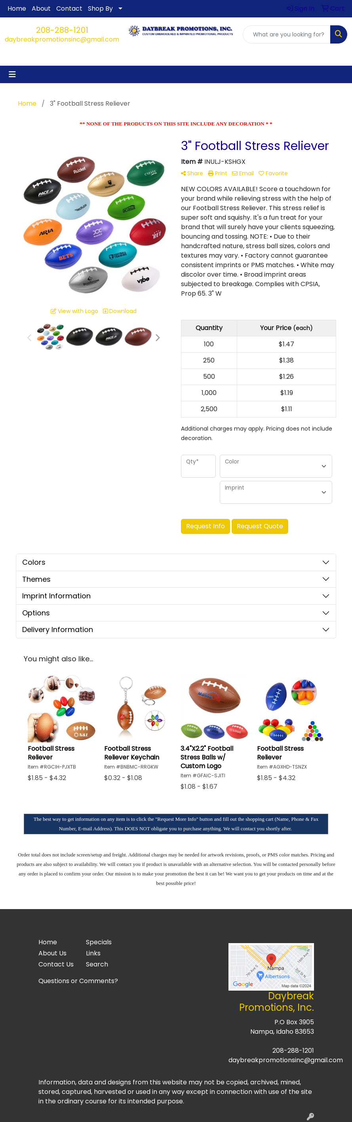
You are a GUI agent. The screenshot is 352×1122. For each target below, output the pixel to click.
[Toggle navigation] (12, 74)
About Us (52, 953)
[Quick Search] (287, 34)
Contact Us (56, 964)
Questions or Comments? (78, 980)
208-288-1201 (62, 30)
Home (17, 8)
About (41, 8)
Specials (99, 942)
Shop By (100, 8)
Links (93, 953)
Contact (69, 8)
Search (97, 964)
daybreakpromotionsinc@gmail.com (62, 39)
